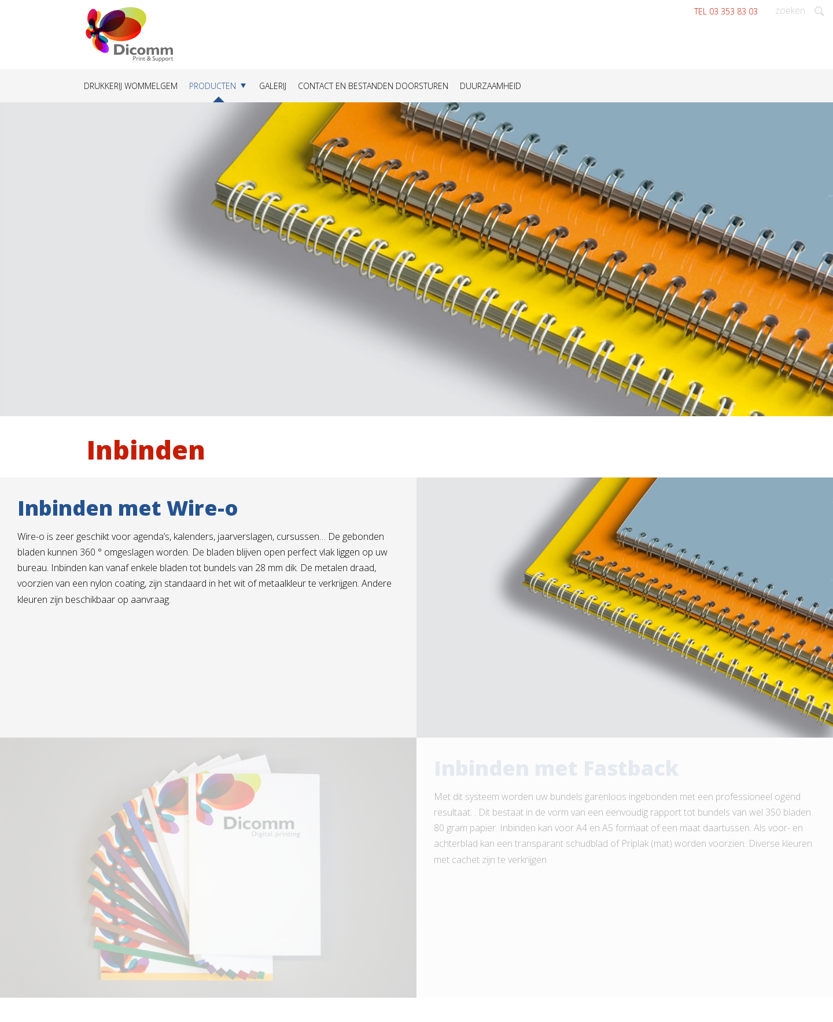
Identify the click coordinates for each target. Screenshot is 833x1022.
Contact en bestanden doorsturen (373, 85)
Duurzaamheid (490, 85)
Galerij (272, 85)
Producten (212, 85)
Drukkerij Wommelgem (131, 85)
